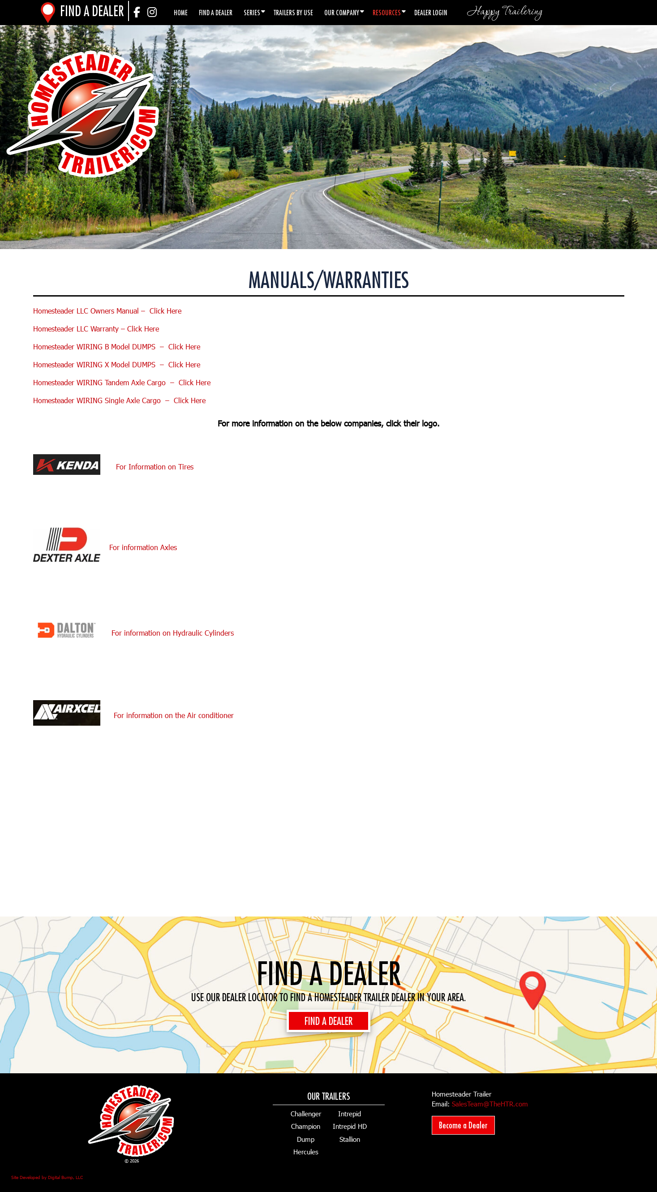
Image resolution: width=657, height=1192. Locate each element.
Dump (305, 1139)
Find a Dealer (215, 12)
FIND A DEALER (328, 1021)
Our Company (341, 12)
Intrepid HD (350, 1126)
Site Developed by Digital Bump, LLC (47, 1177)
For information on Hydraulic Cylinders (173, 632)
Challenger (306, 1114)
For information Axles (143, 546)
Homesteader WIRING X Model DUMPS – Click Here (116, 364)
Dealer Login (430, 12)
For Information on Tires (115, 466)
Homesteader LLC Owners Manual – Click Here (107, 310)
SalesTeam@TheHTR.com (490, 1104)
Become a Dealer (463, 1125)
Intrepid (349, 1114)
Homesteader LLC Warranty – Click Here (96, 328)
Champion (305, 1126)
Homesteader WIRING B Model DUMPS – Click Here (116, 346)
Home (181, 12)
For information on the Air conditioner (174, 715)
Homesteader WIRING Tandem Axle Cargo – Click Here (121, 382)
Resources (387, 12)
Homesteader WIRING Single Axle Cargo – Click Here (119, 400)
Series (252, 12)
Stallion (349, 1139)
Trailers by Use (293, 12)
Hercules (305, 1152)
